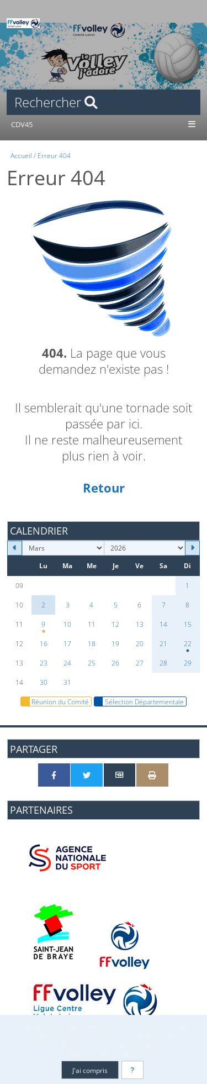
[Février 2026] (14, 548)
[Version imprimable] (152, 775)
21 (163, 643)
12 (115, 624)
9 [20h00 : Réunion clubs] (43, 627)
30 (43, 682)
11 (91, 624)
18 (91, 643)
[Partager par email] (120, 775)
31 (67, 682)
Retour (104, 488)
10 (67, 624)
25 (91, 662)
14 (163, 624)
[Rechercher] (103, 103)
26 (115, 662)
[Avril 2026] (192, 548)
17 (67, 643)
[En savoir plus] (132, 1070)
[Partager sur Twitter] (87, 775)
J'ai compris (90, 1070)
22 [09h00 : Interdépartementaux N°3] (187, 646)
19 (115, 643)
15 (188, 624)
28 (163, 662)
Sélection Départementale (139, 701)
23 (43, 662)
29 (188, 662)
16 (43, 643)
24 (67, 662)
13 (140, 624)
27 (140, 662)
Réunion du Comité (55, 701)
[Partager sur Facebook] (54, 775)
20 (140, 643)
